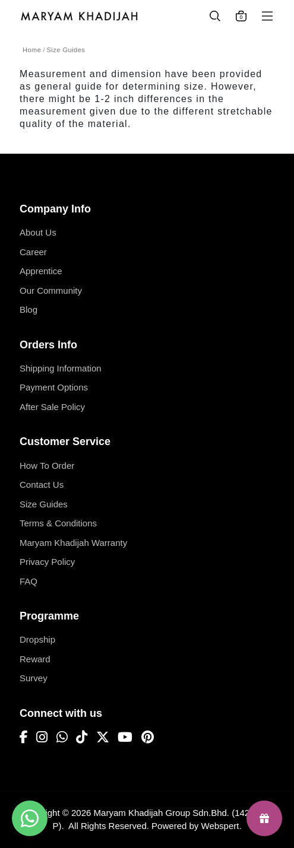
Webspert (220, 826)
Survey (34, 678)
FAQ (28, 581)
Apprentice (41, 271)
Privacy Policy (47, 562)
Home (32, 49)
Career (33, 252)
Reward (35, 659)
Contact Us (42, 484)
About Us (38, 232)
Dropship (37, 639)
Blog (28, 309)
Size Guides (66, 49)
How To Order (47, 465)
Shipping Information (61, 368)
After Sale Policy (52, 407)
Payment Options (54, 387)
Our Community (51, 290)
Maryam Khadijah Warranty (73, 543)
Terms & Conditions (58, 523)
